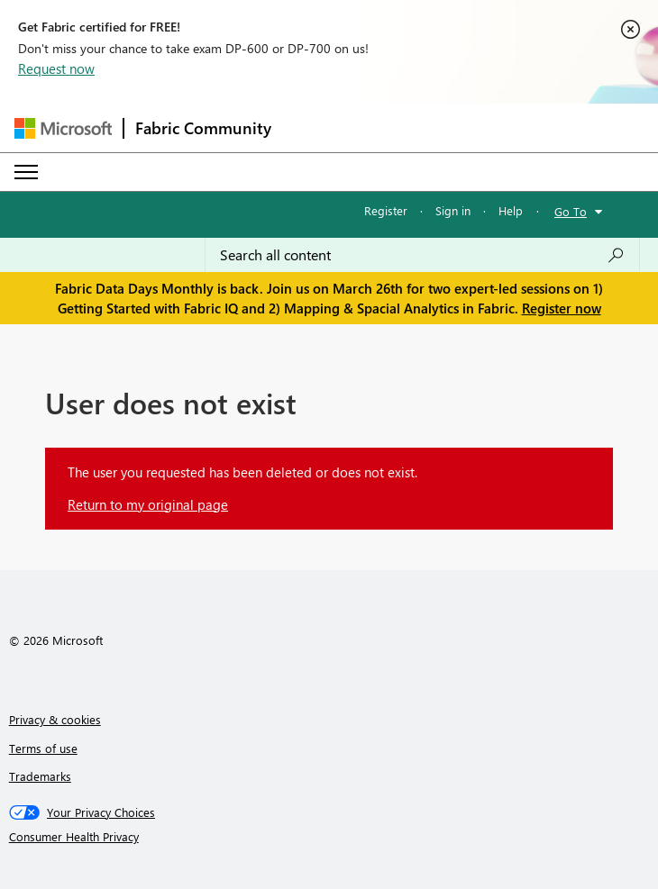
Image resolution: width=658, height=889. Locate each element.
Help (510, 210)
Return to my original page (148, 504)
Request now (56, 68)
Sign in (453, 210)
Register (385, 210)
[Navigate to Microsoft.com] (63, 128)
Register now (561, 308)
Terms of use (43, 748)
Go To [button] (570, 211)
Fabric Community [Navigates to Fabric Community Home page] (203, 128)
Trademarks (40, 776)
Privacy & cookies (55, 719)
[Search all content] (422, 255)
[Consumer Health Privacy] (329, 837)
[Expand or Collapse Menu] (26, 172)
